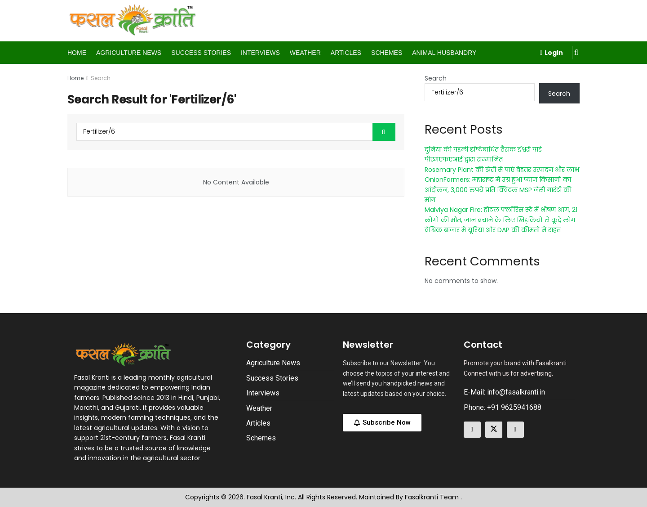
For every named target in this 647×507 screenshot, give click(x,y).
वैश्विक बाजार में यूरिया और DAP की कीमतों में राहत (493, 229)
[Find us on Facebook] (472, 430)
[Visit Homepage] (133, 21)
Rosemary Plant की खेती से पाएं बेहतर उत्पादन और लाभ (502, 169)
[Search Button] (576, 52)
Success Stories (201, 52)
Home (76, 52)
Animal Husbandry (444, 52)
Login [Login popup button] (551, 52)
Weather (305, 52)
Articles (346, 52)
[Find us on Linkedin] (515, 430)
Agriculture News (128, 52)
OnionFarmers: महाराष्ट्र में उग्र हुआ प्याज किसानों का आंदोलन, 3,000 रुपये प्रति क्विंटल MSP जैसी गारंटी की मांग (498, 189)
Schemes (386, 52)
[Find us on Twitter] (493, 430)
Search (101, 78)
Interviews (260, 52)
